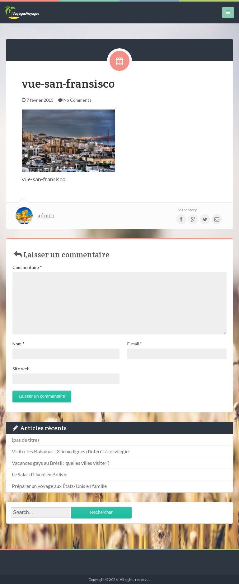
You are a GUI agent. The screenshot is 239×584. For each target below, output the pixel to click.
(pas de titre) (25, 440)
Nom (18, 343)
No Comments (77, 100)
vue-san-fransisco (68, 83)
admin (46, 215)
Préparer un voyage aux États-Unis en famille (59, 486)
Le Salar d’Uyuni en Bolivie (39, 474)
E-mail (134, 343)
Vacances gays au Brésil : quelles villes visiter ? (61, 463)
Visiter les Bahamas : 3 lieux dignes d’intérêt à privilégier (71, 451)
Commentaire (27, 267)
